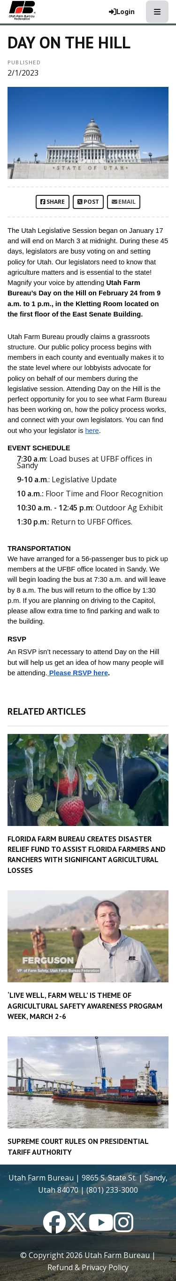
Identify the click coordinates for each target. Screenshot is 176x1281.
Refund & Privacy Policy (88, 1267)
